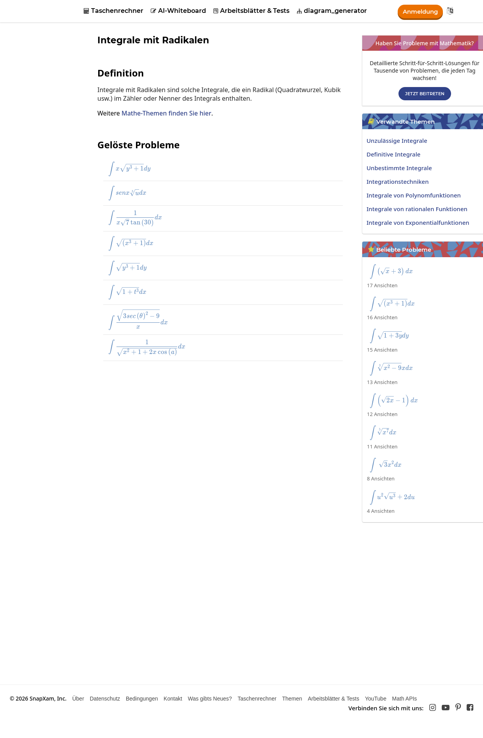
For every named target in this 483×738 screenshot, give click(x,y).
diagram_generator (332, 10)
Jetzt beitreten (424, 93)
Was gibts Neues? (210, 698)
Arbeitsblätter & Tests (251, 10)
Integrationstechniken (398, 181)
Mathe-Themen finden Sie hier (167, 113)
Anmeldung (418, 11)
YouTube (375, 698)
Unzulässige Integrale (397, 140)
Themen (292, 698)
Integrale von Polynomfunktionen (414, 195)
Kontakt (173, 698)
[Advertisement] (210, 423)
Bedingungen (142, 698)
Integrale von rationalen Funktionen (417, 209)
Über (78, 698)
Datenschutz (105, 698)
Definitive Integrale (393, 154)
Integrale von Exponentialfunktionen (418, 222)
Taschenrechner (113, 10)
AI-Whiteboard (178, 10)
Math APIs (404, 698)
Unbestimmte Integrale (399, 168)
